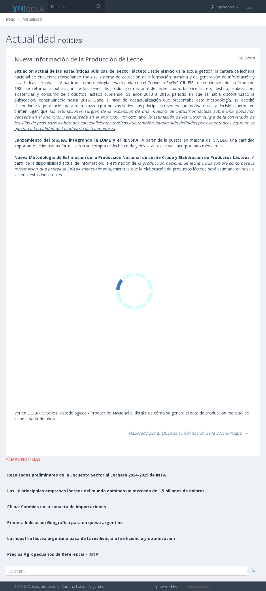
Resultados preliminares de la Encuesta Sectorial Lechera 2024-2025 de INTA (86, 475)
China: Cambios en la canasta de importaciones (56, 506)
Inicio (11, 19)
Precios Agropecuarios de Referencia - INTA (53, 554)
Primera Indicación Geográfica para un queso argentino (65, 522)
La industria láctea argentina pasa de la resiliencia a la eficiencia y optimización (91, 538)
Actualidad (32, 19)
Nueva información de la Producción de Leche (78, 59)
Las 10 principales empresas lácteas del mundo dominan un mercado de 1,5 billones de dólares (106, 491)
